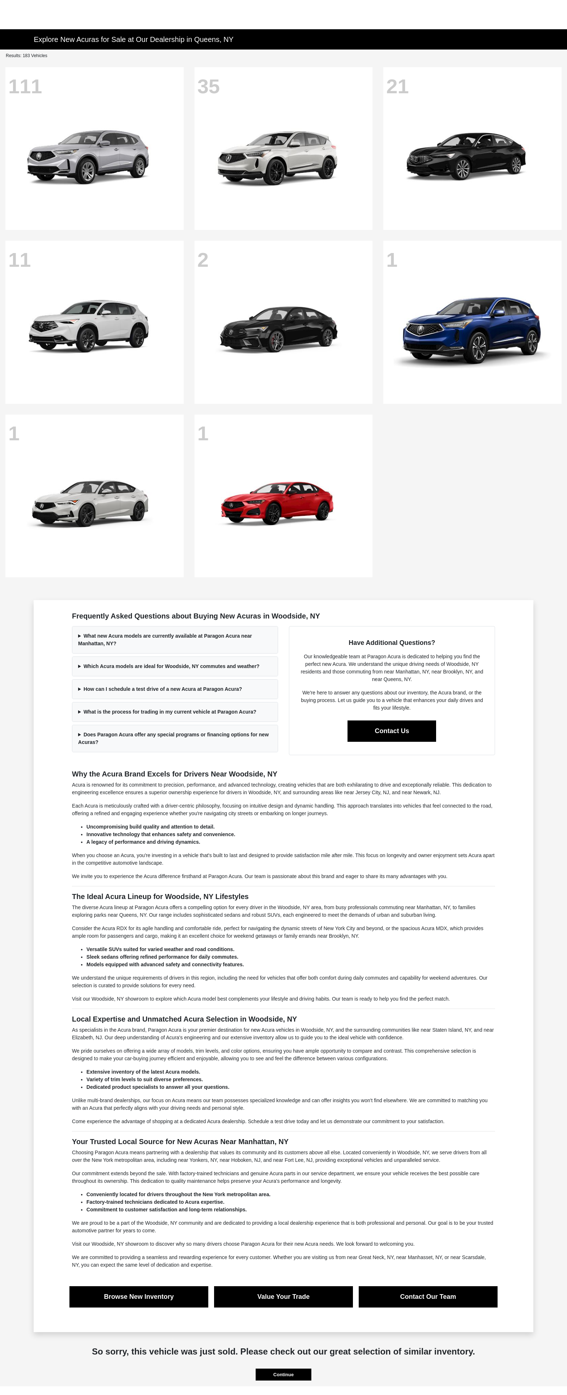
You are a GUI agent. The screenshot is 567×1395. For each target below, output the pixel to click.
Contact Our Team (428, 1296)
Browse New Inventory (139, 1296)
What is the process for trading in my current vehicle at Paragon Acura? (170, 712)
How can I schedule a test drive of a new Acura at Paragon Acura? (163, 689)
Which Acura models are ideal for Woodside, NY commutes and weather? (172, 666)
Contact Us (392, 731)
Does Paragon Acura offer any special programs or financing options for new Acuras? (173, 738)
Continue (283, 1374)
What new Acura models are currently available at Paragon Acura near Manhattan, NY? (165, 639)
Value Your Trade (283, 1296)
